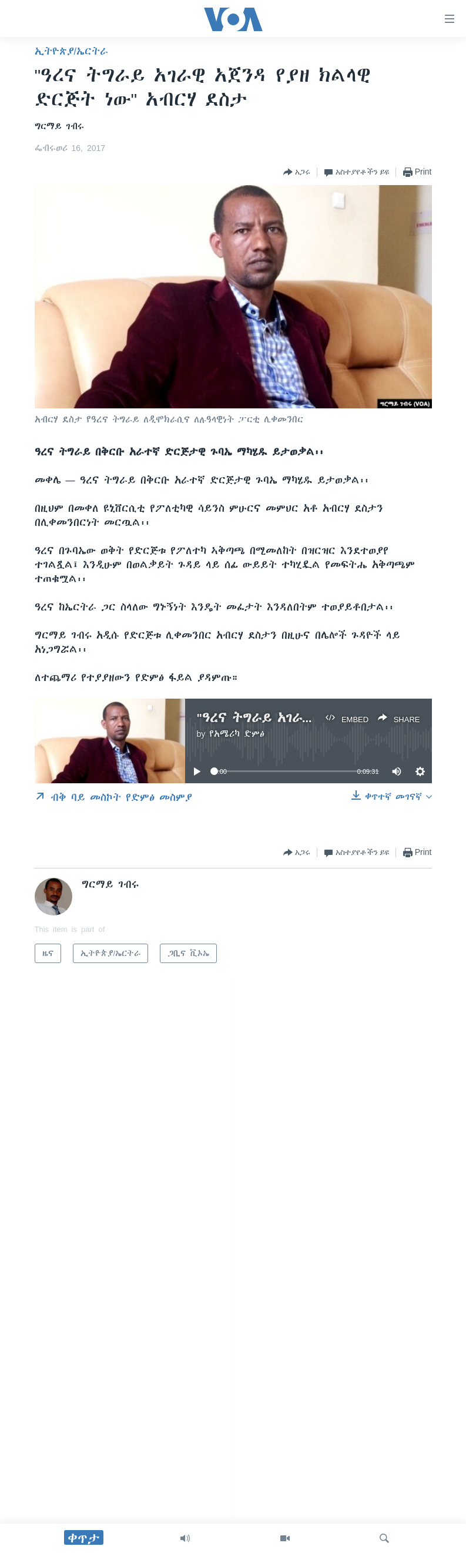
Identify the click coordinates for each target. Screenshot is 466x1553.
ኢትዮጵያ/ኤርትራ (71, 51)
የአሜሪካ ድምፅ (236, 734)
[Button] (296, 172)
